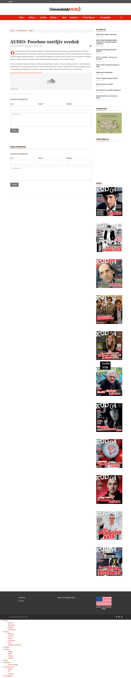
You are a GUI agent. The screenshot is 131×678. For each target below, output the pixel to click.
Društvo (43, 17)
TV (9, 671)
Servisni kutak (13, 665)
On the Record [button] (89, 17)
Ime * (12, 104)
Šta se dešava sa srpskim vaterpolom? (108, 90)
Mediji (10, 651)
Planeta (10, 627)
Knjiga (10, 638)
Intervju (6, 649)
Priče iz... (11, 623)
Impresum (21, 598)
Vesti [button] (21, 17)
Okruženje (11, 625)
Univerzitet (11, 629)
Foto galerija (105, 17)
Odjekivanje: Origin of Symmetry (106, 34)
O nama (21, 601)
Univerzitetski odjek (14, 94)
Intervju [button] (53, 17)
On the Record (21, 31)
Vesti (5, 621)
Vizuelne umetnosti (14, 645)
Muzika (10, 634)
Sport (64, 17)
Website (69, 104)
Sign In (11, 1)
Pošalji (14, 130)
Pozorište (11, 640)
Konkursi (7, 663)
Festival (10, 674)
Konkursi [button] (74, 17)
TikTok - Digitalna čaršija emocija (106, 78)
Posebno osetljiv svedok (25, 94)
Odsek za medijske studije (66, 598)
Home (12, 31)
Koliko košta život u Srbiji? (104, 84)
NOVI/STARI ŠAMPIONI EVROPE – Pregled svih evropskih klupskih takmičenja (107, 42)
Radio (31, 31)
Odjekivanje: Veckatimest (104, 72)
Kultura (6, 632)
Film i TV (11, 636)
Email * (40, 104)
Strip (9, 643)
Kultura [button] (32, 17)
